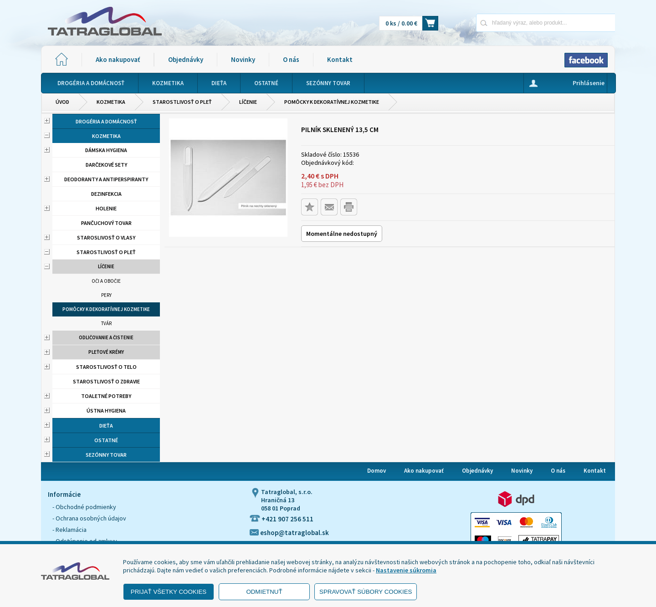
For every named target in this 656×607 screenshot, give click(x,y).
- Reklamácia (69, 529)
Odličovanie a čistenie (106, 337)
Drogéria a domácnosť (106, 121)
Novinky (243, 59)
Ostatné (106, 440)
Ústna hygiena (106, 410)
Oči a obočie (106, 281)
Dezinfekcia (106, 193)
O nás (291, 59)
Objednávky (185, 59)
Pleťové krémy (106, 352)
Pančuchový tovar (106, 222)
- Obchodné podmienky (84, 507)
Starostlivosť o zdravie (106, 381)
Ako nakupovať (118, 59)
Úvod (62, 101)
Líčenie (248, 101)
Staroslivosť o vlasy (106, 237)
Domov (376, 470)
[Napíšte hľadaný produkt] (513, 22)
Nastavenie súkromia (406, 570)
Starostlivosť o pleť (182, 101)
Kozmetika (111, 101)
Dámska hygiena (106, 150)
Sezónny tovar (106, 454)
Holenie (106, 208)
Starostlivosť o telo (106, 366)
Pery (106, 295)
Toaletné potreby (106, 396)
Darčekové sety (106, 164)
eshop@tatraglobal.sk (289, 532)
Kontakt (340, 59)
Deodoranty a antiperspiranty (106, 179)
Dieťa (106, 425)
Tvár (106, 323)
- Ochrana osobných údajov (89, 518)
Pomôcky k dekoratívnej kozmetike (331, 101)
